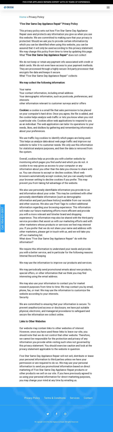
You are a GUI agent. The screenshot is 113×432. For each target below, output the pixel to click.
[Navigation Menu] (108, 7)
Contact (88, 397)
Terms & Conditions (55, 397)
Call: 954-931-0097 (2, 218)
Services (74, 397)
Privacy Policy (32, 397)
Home (22, 17)
